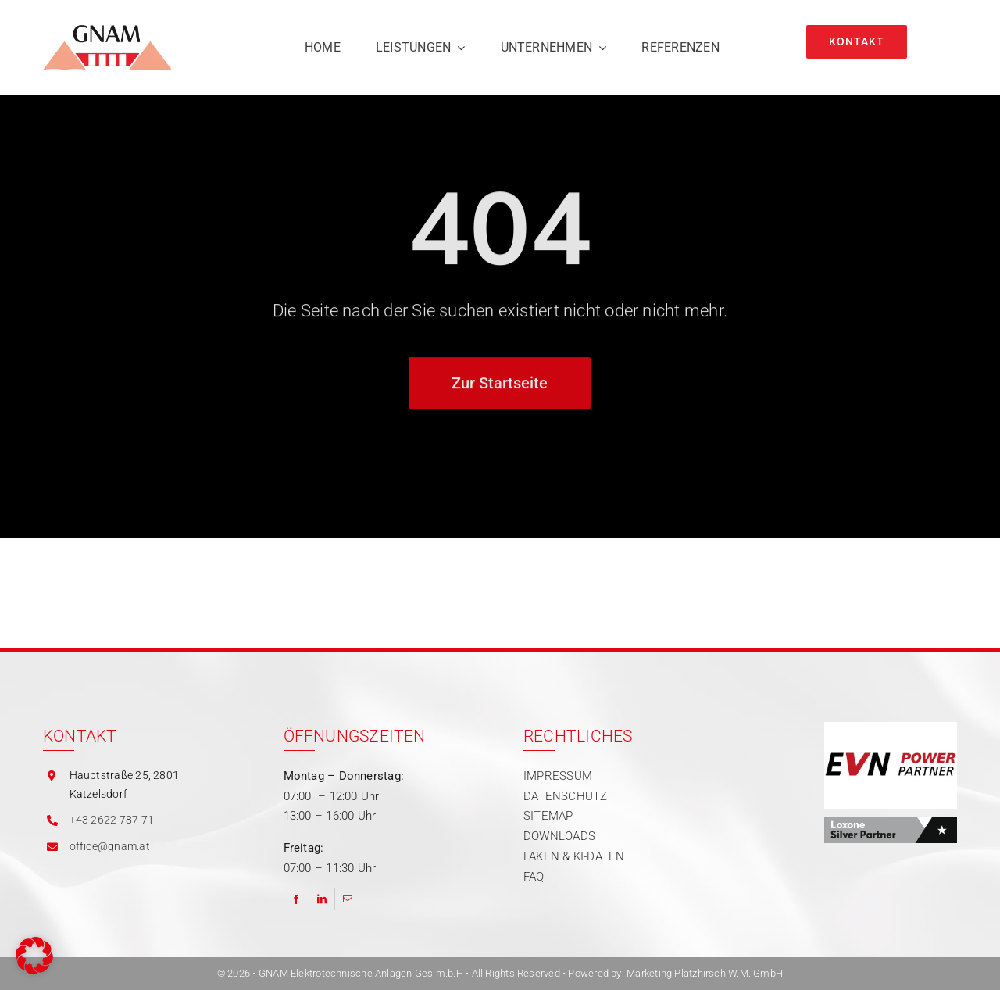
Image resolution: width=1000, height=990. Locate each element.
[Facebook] (296, 899)
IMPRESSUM (557, 776)
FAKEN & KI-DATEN (574, 856)
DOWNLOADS (559, 836)
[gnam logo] (107, 30)
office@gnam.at (110, 846)
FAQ (534, 877)
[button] (34, 955)
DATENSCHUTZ (565, 796)
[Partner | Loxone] (890, 822)
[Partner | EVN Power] (890, 727)
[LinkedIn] (321, 899)
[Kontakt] (856, 42)
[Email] (347, 899)
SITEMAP (548, 816)
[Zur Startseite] (500, 386)
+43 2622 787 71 (112, 819)
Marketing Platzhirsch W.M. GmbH (705, 973)
